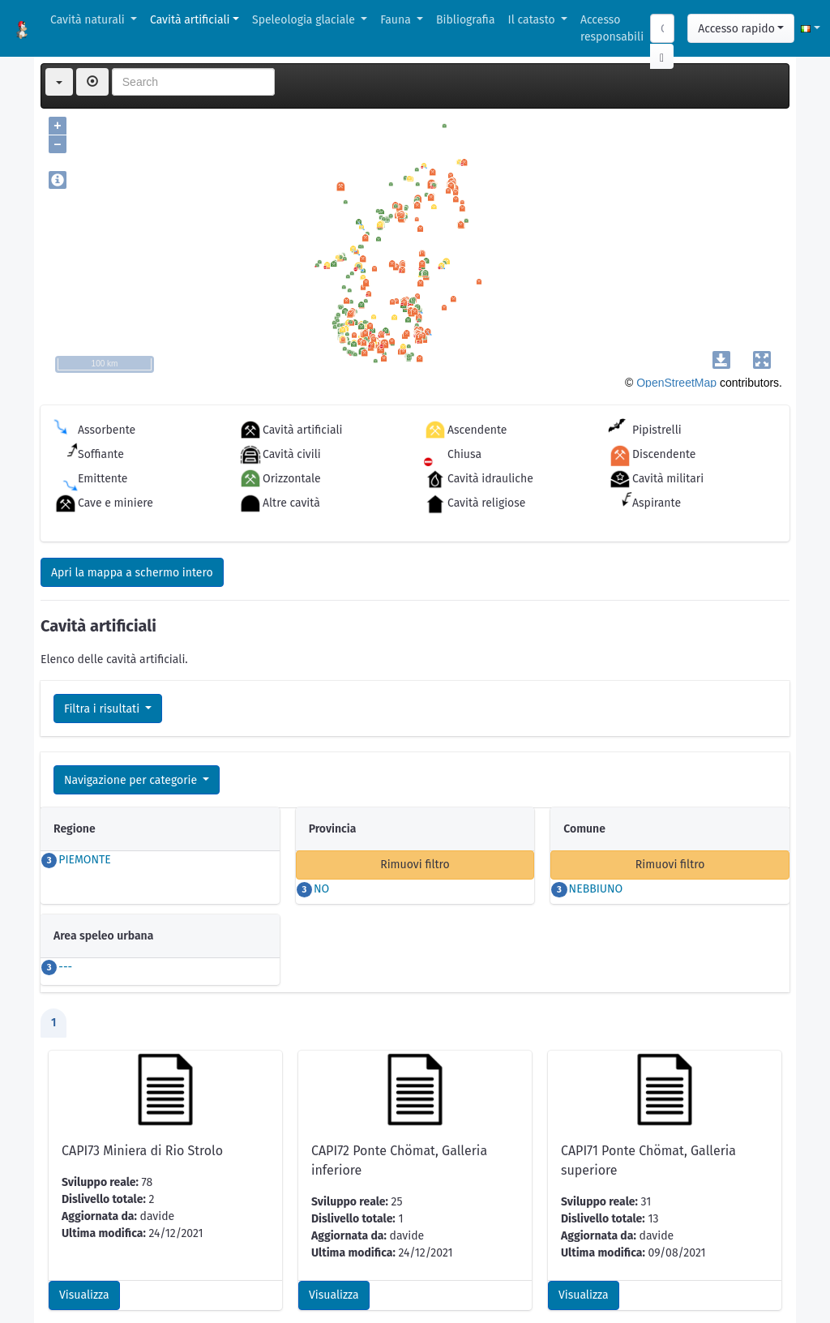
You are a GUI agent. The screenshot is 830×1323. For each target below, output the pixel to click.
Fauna (396, 20)
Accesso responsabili (612, 28)
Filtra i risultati (103, 709)
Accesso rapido (736, 29)
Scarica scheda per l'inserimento (134, 1194)
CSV (76, 1279)
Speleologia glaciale (305, 20)
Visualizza (84, 1110)
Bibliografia (465, 20)
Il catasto (533, 20)
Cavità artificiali (189, 20)
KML (120, 1279)
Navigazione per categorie (132, 780)
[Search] (662, 28)
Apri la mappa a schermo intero (132, 573)
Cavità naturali (88, 20)
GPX (164, 1279)
